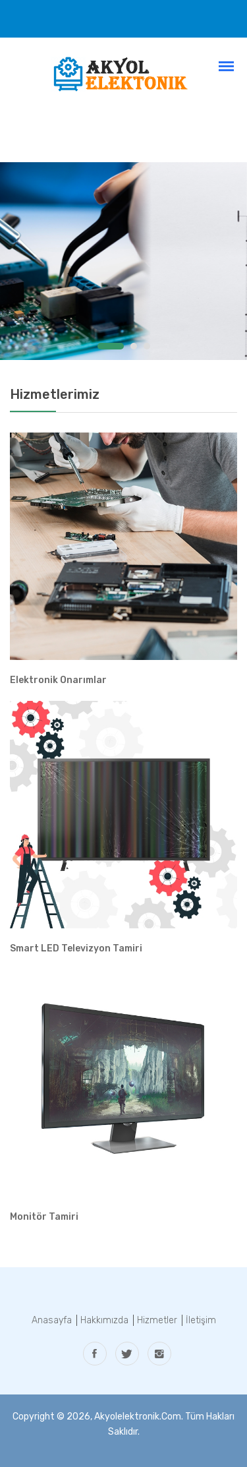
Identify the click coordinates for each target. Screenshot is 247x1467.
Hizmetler (157, 1320)
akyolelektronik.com (137, 1416)
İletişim (201, 1320)
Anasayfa (52, 1320)
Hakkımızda (104, 1320)
